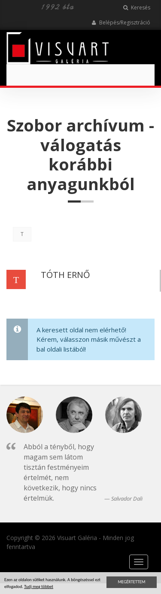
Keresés (136, 7)
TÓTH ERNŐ (65, 275)
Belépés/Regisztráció (120, 22)
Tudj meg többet (38, 587)
